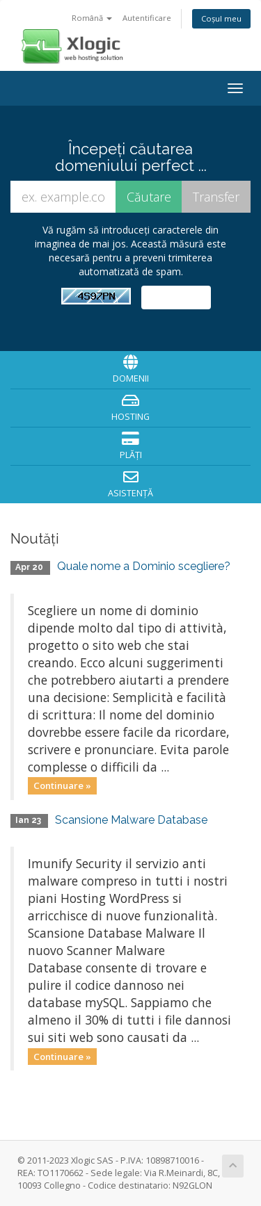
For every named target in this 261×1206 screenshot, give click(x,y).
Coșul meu (221, 18)
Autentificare (146, 18)
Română (92, 18)
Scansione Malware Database (131, 819)
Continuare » (62, 785)
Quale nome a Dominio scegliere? (143, 566)
